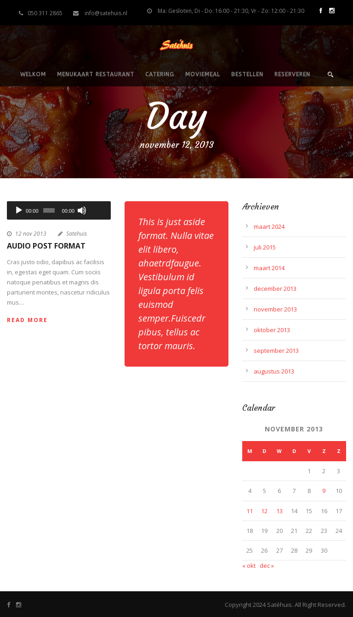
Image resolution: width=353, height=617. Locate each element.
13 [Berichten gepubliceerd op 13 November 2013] (279, 511)
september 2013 (276, 350)
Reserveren (292, 74)
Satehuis (76, 234)
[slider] (49, 210)
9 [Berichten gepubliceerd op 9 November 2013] (323, 491)
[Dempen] (81, 210)
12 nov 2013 (30, 234)
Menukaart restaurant (95, 74)
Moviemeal (202, 74)
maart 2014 (269, 268)
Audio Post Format (46, 246)
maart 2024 (269, 226)
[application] (59, 210)
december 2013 (275, 288)
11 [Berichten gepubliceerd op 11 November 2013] (249, 511)
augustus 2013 (274, 371)
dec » (267, 565)
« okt (249, 565)
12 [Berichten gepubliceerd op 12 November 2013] (264, 511)
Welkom (33, 74)
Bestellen (247, 74)
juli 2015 (265, 247)
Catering (159, 74)
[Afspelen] (18, 210)
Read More (27, 320)
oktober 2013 (272, 330)
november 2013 (275, 309)
